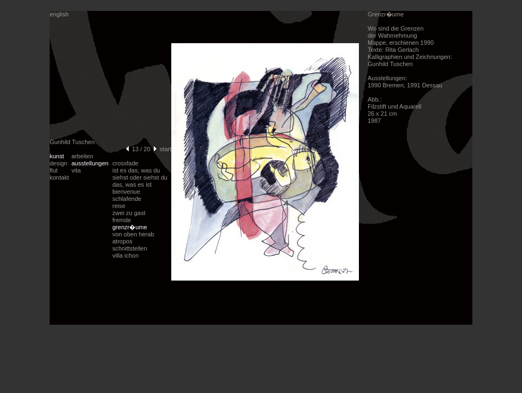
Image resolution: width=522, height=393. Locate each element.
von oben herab (133, 234)
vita (76, 170)
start (165, 149)
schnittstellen (129, 248)
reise (118, 206)
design (58, 163)
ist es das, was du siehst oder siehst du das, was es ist (139, 177)
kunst (57, 156)
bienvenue (126, 191)
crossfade (125, 163)
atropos (122, 241)
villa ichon (125, 255)
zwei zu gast (129, 213)
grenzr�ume (129, 227)
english (59, 14)
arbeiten (82, 156)
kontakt (59, 177)
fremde (121, 220)
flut (54, 170)
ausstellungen (90, 163)
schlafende (126, 198)
